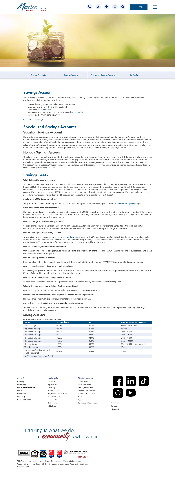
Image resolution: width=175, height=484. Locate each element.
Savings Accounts (71, 76)
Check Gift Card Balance (56, 397)
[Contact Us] (89, 6)
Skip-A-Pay (51, 388)
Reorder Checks (53, 391)
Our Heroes (82, 397)
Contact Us (51, 382)
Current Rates (83, 382)
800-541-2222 (21, 394)
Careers (20, 391)
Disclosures (115, 403)
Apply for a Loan (84, 400)
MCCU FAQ (21, 397)
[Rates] (98, 6)
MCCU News (52, 406)
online (71, 192)
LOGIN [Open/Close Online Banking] (140, 7)
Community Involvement (26, 388)
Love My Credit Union (85, 388)
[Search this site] (122, 6)
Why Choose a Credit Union (57, 394)
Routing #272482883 (24, 400)
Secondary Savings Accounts (103, 76)
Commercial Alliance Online (87, 403)
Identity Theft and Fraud (86, 394)
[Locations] (106, 6)
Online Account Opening (125, 203)
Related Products (39, 75)
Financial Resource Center (87, 391)
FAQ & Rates (135, 76)
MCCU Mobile (77, 112)
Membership (21, 385)
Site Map (114, 406)
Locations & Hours (54, 400)
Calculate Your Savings (33, 119)
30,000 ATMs (46, 109)
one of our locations (69, 237)
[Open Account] (115, 6)
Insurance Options (84, 385)
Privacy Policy (115, 409)
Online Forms (52, 403)
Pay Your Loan (53, 385)
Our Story (20, 382)
